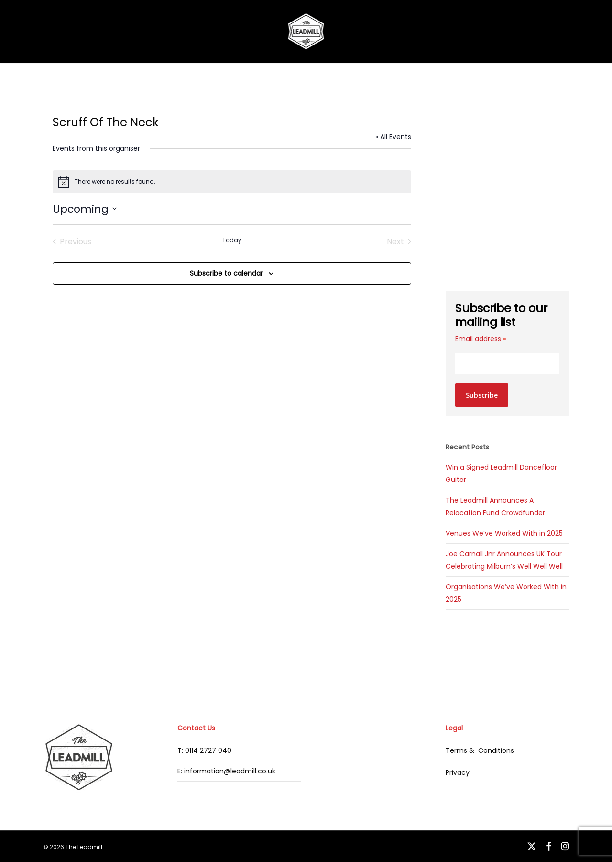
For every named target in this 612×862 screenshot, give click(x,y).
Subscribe (482, 395)
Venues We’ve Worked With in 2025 (504, 533)
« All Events (393, 137)
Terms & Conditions (480, 750)
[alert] (232, 181)
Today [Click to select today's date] (231, 240)
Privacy (458, 772)
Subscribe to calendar (226, 273)
